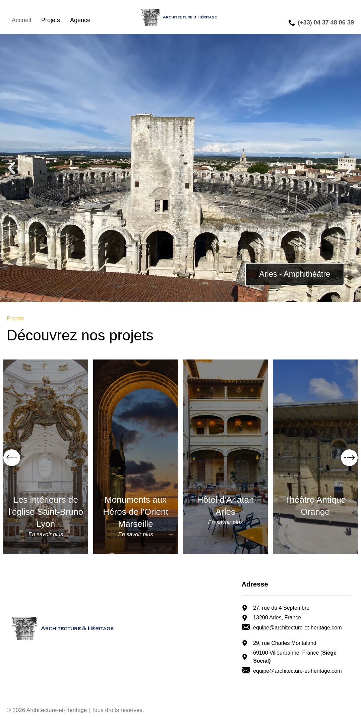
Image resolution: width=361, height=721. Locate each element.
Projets (50, 20)
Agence (80, 20)
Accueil (21, 20)
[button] (11, 168)
